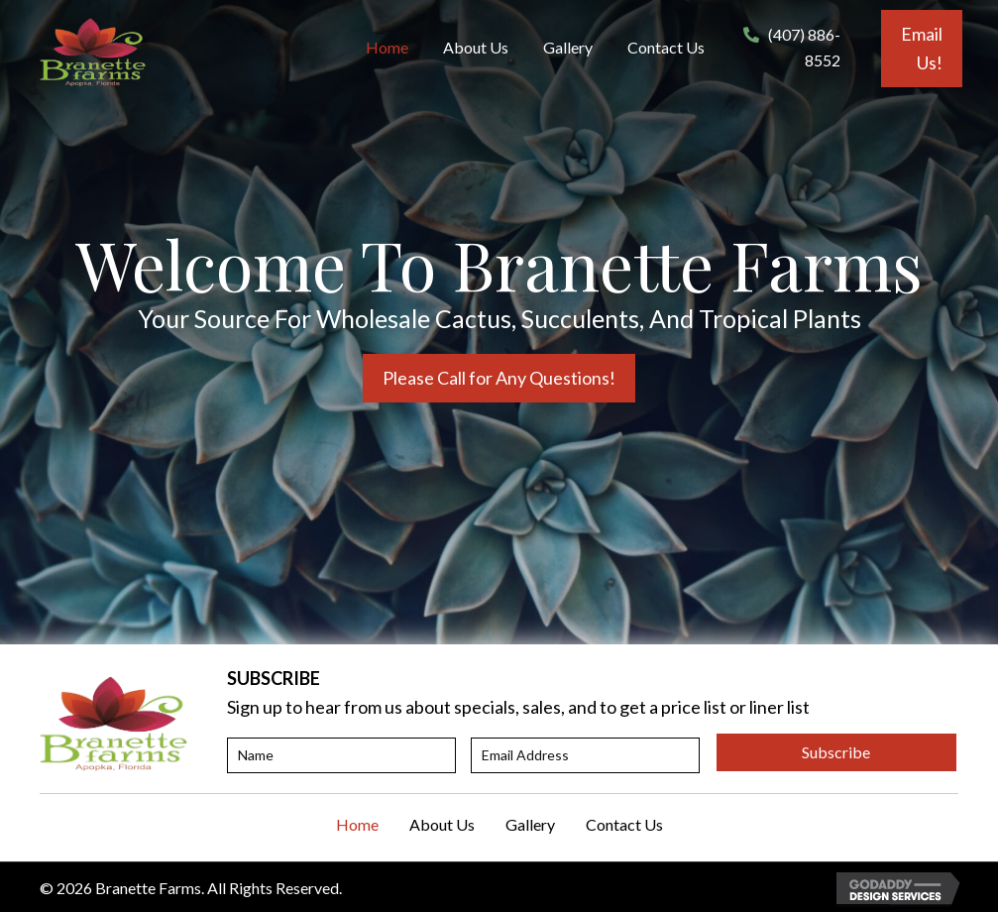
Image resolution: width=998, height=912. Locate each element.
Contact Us (624, 824)
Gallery (530, 824)
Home (357, 824)
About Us (442, 824)
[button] (921, 48)
